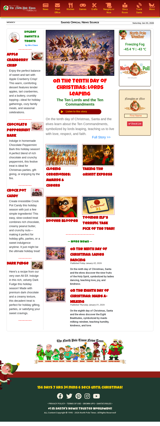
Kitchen (70, 6)
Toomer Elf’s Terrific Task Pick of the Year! (98, 223)
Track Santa (139, 8)
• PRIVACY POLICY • (56, 403)
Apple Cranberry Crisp (17, 60)
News (45, 6)
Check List (134, 123)
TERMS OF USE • (74, 403)
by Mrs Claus (31, 45)
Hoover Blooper (62, 221)
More (152, 6)
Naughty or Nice (108, 8)
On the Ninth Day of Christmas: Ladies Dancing (88, 255)
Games (82, 6)
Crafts (94, 6)
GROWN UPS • (89, 403)
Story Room (125, 8)
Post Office (57, 8)
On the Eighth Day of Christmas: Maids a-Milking (89, 296)
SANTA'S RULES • (105, 403)
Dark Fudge (17, 264)
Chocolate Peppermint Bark (18, 130)
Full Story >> (101, 137)
